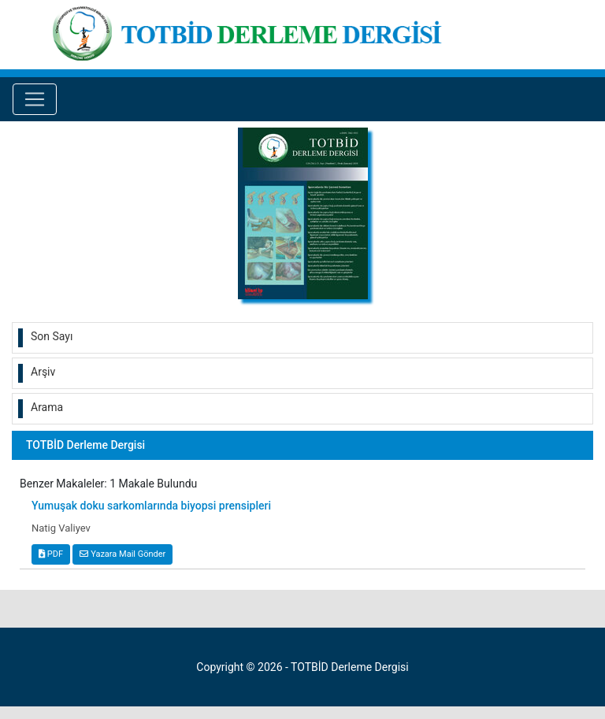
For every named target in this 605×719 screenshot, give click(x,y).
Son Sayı (51, 336)
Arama (47, 407)
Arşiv (43, 371)
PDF (51, 554)
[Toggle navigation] (35, 99)
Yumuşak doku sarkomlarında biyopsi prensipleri (151, 505)
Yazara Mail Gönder (122, 554)
